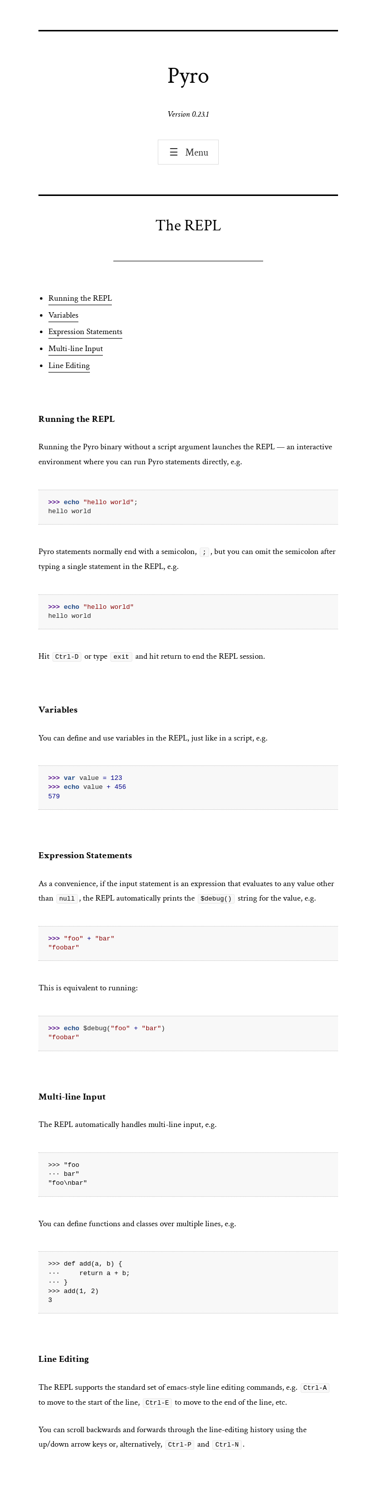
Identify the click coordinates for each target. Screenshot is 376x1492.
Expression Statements (85, 331)
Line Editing (69, 365)
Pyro (188, 76)
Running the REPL (80, 298)
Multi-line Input (75, 348)
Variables (63, 315)
